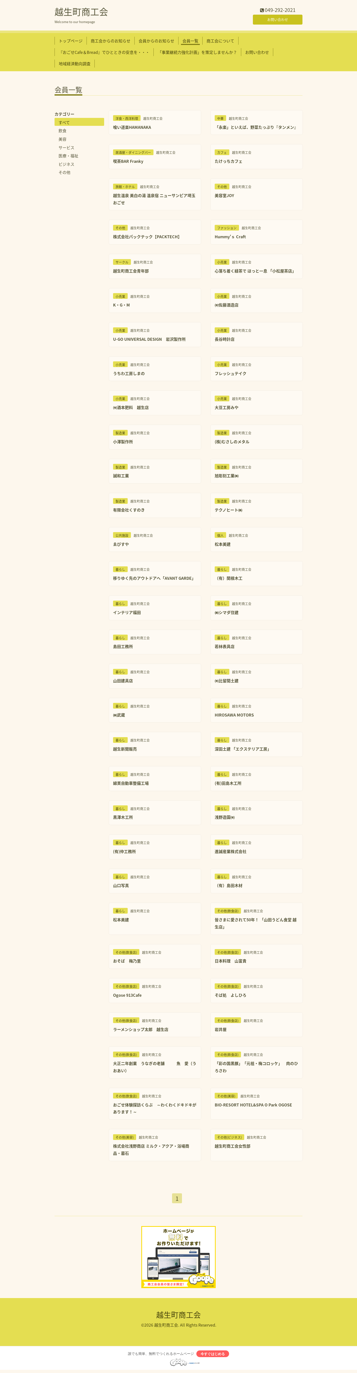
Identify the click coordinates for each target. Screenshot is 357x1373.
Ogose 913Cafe (127, 996)
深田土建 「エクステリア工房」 (243, 750)
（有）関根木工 (228, 579)
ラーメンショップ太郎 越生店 (140, 1030)
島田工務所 (123, 648)
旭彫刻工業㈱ (226, 477)
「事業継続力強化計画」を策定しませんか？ (197, 53)
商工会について (220, 42)
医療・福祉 (68, 157)
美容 (62, 140)
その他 (64, 173)
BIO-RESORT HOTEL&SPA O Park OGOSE (253, 1106)
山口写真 (121, 887)
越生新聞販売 (125, 750)
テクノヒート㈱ (228, 511)
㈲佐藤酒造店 (226, 306)
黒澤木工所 (123, 818)
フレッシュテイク (230, 374)
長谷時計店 (225, 340)
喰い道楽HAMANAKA (132, 128)
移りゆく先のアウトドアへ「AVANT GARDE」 (154, 579)
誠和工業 (121, 477)
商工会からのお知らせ (110, 42)
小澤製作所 (123, 443)
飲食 (62, 132)
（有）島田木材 (228, 887)
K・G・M (121, 306)
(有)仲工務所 (124, 852)
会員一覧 (190, 42)
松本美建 (223, 545)
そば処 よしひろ (230, 996)
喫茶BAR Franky (128, 162)
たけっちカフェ (228, 162)
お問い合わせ (278, 20)
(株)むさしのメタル (232, 443)
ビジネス (66, 165)
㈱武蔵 (119, 716)
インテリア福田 (127, 613)
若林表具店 (225, 648)
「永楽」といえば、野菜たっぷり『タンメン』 (256, 128)
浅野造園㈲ (225, 818)
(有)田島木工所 (228, 784)
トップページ (71, 42)
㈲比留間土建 (226, 682)
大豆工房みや (226, 409)
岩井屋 (221, 1030)
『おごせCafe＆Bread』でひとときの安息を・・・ (104, 53)
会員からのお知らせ (156, 42)
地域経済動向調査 (74, 65)
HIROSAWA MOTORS (234, 716)
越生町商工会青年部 (131, 272)
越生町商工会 (81, 12)
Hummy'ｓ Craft (230, 238)
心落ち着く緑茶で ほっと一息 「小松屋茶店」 (255, 272)
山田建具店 (123, 682)
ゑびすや (121, 545)
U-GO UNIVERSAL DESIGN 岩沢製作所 (149, 340)
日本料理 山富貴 (230, 962)
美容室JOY (224, 196)
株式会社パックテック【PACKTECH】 (147, 238)
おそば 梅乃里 (127, 962)
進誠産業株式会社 (230, 852)
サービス (66, 148)
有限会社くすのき (129, 511)
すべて (64, 123)
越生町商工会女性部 (232, 1147)
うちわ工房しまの (129, 374)
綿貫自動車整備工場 (131, 784)
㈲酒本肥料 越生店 (131, 409)
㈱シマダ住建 (226, 613)
